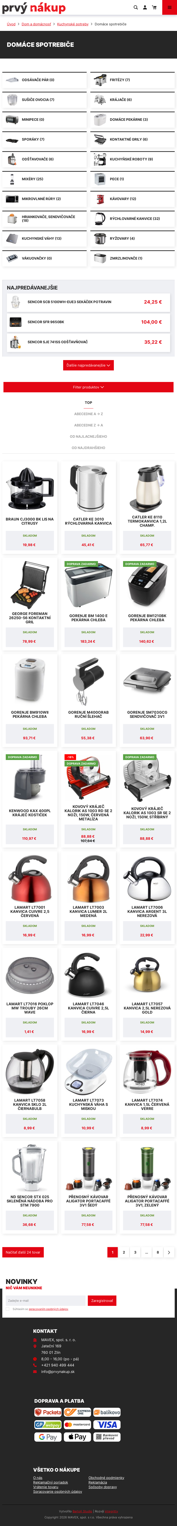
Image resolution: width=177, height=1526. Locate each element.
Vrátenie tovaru (45, 1487)
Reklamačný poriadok (50, 1482)
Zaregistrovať (102, 1300)
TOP (88, 402)
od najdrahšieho (88, 448)
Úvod (11, 24)
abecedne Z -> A (88, 425)
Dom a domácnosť (36, 24)
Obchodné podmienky (106, 1478)
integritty (111, 1511)
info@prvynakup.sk (58, 1371)
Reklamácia (97, 1482)
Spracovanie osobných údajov (57, 1491)
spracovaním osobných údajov (48, 1309)
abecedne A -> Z (88, 414)
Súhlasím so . (41, 1309)
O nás (37, 1478)
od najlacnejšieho (88, 436)
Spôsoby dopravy (102, 1487)
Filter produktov (88, 387)
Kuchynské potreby (72, 24)
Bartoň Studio (82, 1511)
